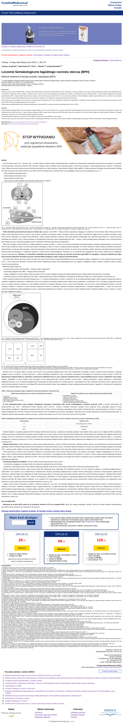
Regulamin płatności (42, 717)
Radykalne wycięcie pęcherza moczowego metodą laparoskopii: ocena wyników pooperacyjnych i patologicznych (43, 696)
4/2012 (30, 50)
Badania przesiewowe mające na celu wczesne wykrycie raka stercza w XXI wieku (33, 675)
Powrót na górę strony (109, 671)
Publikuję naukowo (78, 712)
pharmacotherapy (33, 124)
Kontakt (118, 8)
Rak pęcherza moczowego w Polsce (17, 698)
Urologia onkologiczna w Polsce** (16, 701)
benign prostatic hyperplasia (20, 124)
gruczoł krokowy (15, 122)
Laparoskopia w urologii (13, 686)
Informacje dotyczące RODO (46, 715)
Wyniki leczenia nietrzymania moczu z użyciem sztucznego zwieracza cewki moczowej (34, 703)
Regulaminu (90, 522)
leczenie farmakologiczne (40, 122)
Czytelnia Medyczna (6, 50)
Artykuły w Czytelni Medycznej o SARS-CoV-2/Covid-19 (23, 47)
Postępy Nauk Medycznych (19, 50)
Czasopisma (115, 2)
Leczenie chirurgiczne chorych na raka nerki (20, 688)
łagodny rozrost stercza (27, 122)
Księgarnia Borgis (77, 715)
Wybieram (22, 548)
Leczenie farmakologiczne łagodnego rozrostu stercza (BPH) (48, 50)
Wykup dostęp (115, 5)
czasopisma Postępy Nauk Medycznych (108, 667)
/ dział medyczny (107, 60)
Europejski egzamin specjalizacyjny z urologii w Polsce (23, 680)
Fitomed (74, 717)
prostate (10, 124)
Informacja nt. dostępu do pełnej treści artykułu (51, 55)
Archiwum (38, 712)
